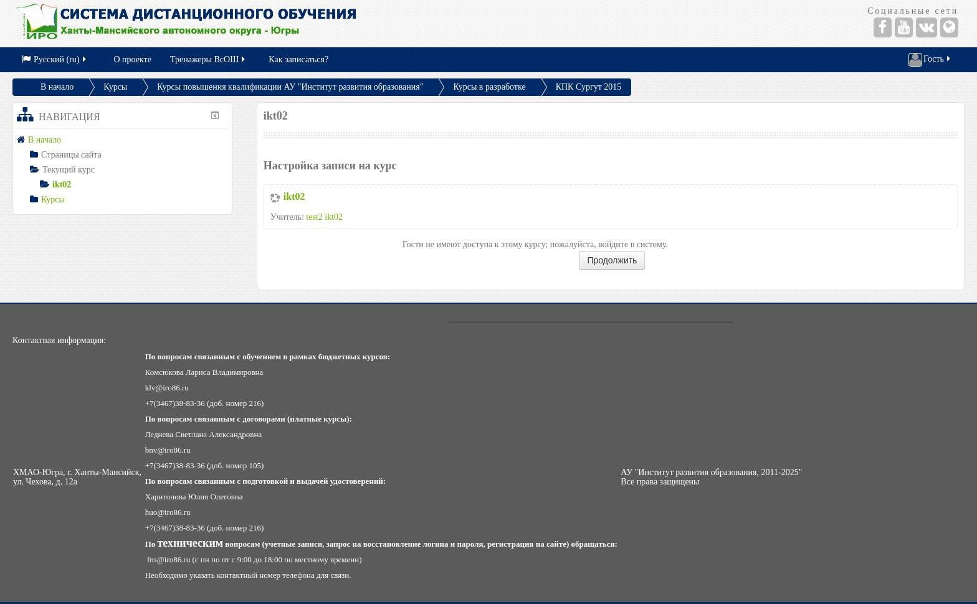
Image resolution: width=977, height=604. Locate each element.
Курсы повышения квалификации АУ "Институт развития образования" (290, 87)
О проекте (132, 59)
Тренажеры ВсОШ (208, 59)
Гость (930, 60)
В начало (57, 87)
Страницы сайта (71, 154)
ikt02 (294, 196)
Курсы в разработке (489, 87)
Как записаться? (298, 59)
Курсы (115, 87)
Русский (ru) (55, 59)
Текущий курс (68, 169)
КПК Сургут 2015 (589, 87)
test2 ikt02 (324, 217)
